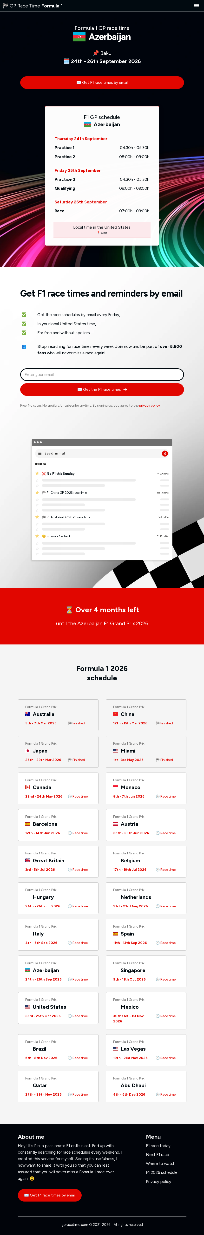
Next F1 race (157, 1154)
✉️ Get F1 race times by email (102, 82)
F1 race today (158, 1145)
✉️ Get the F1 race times (102, 389)
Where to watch (160, 1163)
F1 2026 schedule (162, 1172)
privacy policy (149, 405)
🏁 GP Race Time (32, 6)
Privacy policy (158, 1181)
